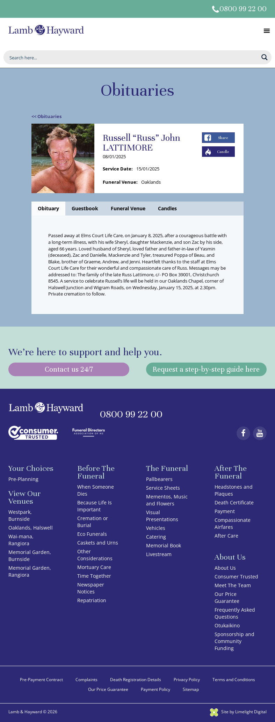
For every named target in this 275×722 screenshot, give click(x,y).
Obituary (48, 208)
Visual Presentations (162, 516)
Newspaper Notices (90, 588)
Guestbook (85, 208)
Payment (225, 511)
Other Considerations (95, 555)
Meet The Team (233, 585)
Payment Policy (155, 689)
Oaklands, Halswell (30, 527)
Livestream (159, 554)
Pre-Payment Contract (41, 680)
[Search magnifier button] (264, 57)
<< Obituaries (46, 116)
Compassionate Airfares (233, 523)
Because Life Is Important (94, 506)
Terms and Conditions (233, 680)
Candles (167, 208)
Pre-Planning (23, 479)
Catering (156, 536)
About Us (225, 567)
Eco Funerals (92, 534)
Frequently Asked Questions (235, 613)
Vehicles (155, 528)
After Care (226, 535)
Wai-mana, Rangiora (21, 540)
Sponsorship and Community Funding (234, 641)
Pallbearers (159, 479)
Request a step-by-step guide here (206, 369)
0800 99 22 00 (243, 9)
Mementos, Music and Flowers (167, 500)
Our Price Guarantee (227, 597)
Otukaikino (227, 625)
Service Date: (118, 169)
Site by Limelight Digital (238, 712)
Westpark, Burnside (20, 515)
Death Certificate (234, 502)
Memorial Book (163, 545)
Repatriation (91, 600)
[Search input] (132, 57)
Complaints (86, 680)
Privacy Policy (187, 680)
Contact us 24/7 (69, 369)
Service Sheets (163, 487)
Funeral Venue (128, 208)
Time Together (94, 576)
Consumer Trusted (236, 576)
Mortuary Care (94, 567)
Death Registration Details (135, 680)
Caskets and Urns (97, 542)
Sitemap (191, 689)
